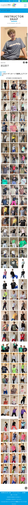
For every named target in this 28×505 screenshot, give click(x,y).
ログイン (3, 1)
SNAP (4, 10)
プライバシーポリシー (16, 492)
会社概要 (23, 492)
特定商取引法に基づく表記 (6, 492)
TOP (2, 10)
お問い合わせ (15, 1)
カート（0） (9, 1)
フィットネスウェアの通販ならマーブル (15, 501)
